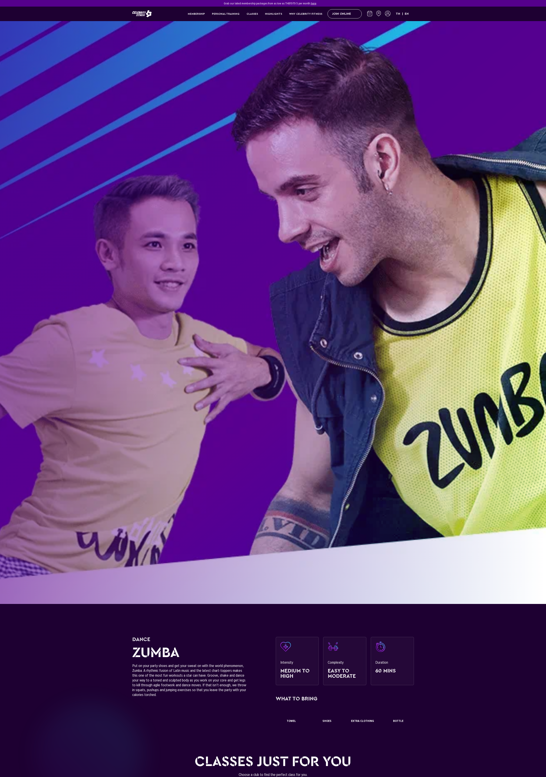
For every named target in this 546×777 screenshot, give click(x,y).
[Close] (411, 3)
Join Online (344, 13)
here (313, 3)
